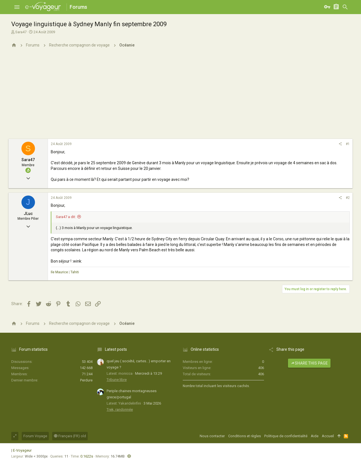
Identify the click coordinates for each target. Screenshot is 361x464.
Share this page (309, 363)
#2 (348, 198)
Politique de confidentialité (285, 436)
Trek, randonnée (120, 409)
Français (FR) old (70, 436)
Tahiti (75, 272)
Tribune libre (117, 380)
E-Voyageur (22, 450)
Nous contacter (212, 436)
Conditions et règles (244, 436)
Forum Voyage (35, 436)
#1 (348, 144)
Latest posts (116, 349)
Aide (314, 436)
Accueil (328, 436)
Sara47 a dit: (66, 217)
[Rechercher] (345, 7)
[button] (17, 7)
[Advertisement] (180, 96)
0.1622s (86, 456)
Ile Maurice (59, 272)
